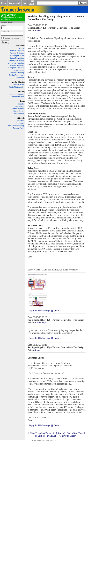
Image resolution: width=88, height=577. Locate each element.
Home (3, 3)
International (19, 70)
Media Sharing (18, 82)
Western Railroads (17, 51)
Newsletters (19, 106)
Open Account (14, 3)
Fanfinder (20, 104)
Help (24, 3)
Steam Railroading (17, 58)
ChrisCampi (40, 322)
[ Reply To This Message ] (40, 310)
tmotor (38, 30)
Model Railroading (17, 73)
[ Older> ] (72, 436)
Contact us (20, 123)
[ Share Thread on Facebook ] (42, 433)
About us (20, 121)
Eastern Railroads (17, 53)
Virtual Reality (18, 111)
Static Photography (16, 87)
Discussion (20, 46)
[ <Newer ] (63, 436)
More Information (17, 97)
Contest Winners (17, 109)
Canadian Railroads (16, 65)
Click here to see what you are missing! (11, 17)
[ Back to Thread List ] (46, 436)
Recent (21, 48)
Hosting (21, 92)
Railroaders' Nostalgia (15, 63)
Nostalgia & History (16, 60)
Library (21, 101)
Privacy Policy (18, 128)
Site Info (21, 118)
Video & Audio (18, 85)
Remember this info (12, 38)
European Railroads (16, 68)
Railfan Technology (16, 75)
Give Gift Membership (15, 126)
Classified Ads (18, 114)
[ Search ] (60, 433)
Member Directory (17, 94)
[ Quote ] (56, 310)
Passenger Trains (17, 56)
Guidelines (20, 78)
